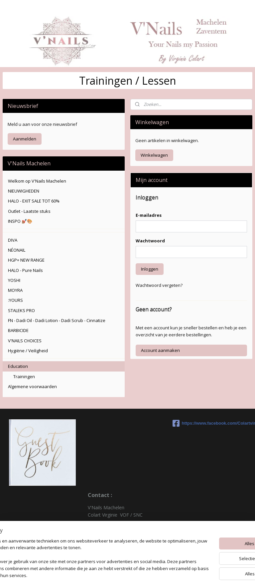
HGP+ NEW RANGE (26, 260)
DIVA (12, 240)
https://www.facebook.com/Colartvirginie (212, 423)
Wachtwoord (150, 241)
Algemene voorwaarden (32, 386)
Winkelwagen (154, 155)
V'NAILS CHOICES (25, 341)
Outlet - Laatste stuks (29, 211)
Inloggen (149, 269)
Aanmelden (24, 139)
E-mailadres (149, 215)
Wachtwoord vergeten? (159, 285)
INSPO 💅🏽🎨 (20, 221)
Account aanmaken (160, 350)
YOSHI (14, 280)
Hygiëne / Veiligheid (28, 351)
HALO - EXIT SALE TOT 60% (34, 201)
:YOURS (15, 300)
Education (18, 366)
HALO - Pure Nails (25, 270)
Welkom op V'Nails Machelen (37, 181)
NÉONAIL (16, 250)
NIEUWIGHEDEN (23, 191)
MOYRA (15, 290)
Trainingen (24, 376)
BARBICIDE (18, 330)
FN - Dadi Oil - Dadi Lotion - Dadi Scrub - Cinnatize (56, 320)
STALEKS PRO (21, 310)
